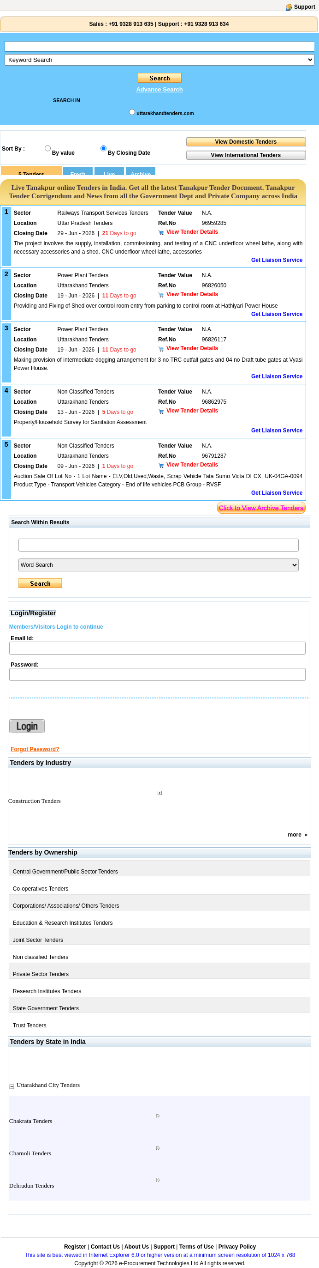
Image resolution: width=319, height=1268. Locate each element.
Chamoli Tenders (30, 1153)
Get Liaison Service (276, 260)
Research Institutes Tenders (47, 991)
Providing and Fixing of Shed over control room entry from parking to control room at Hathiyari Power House (146, 306)
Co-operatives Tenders (41, 889)
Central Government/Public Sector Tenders (65, 871)
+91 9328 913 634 (206, 24)
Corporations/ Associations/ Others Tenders (66, 906)
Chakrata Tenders (30, 1120)
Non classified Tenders (41, 957)
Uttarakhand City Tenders (48, 1084)
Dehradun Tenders (31, 1185)
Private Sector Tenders (41, 974)
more (294, 834)
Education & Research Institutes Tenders (63, 923)
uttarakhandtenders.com (165, 113)
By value (63, 153)
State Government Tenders (46, 1008)
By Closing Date (129, 153)
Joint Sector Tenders (38, 940)
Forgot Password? (35, 749)
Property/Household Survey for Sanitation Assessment (80, 422)
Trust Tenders (30, 1025)
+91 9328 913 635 (130, 24)
